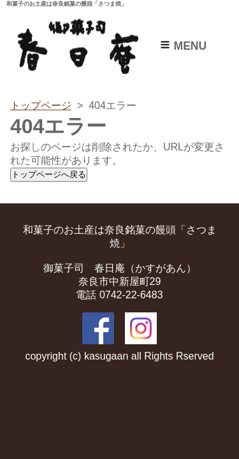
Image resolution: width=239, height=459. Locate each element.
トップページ (40, 105)
